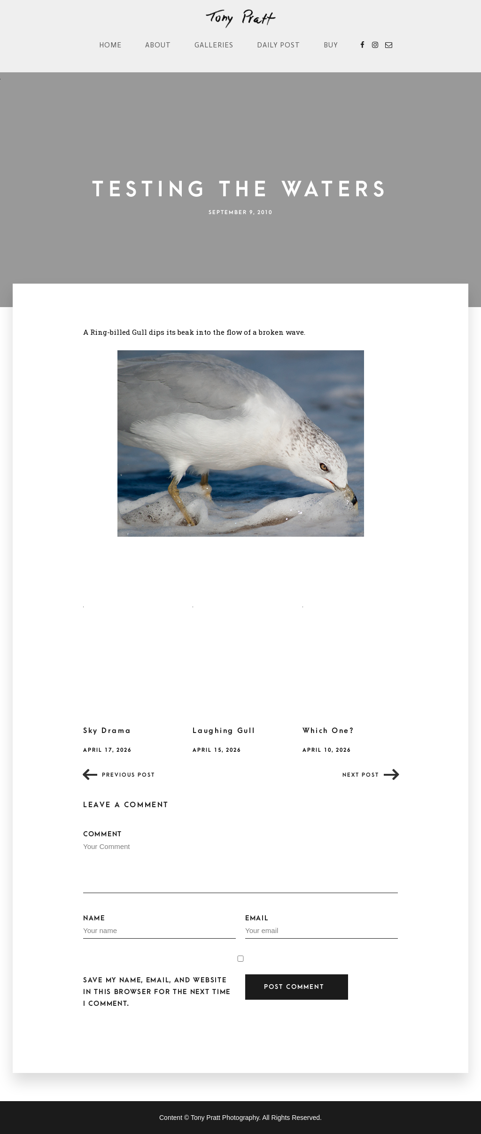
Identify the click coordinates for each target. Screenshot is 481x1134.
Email (321, 926)
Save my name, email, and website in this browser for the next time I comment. (157, 992)
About (158, 45)
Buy (331, 45)
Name (159, 926)
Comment (240, 861)
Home (110, 45)
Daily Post (278, 45)
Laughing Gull (224, 730)
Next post (360, 775)
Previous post (128, 775)
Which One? (329, 730)
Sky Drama (107, 730)
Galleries (213, 45)
